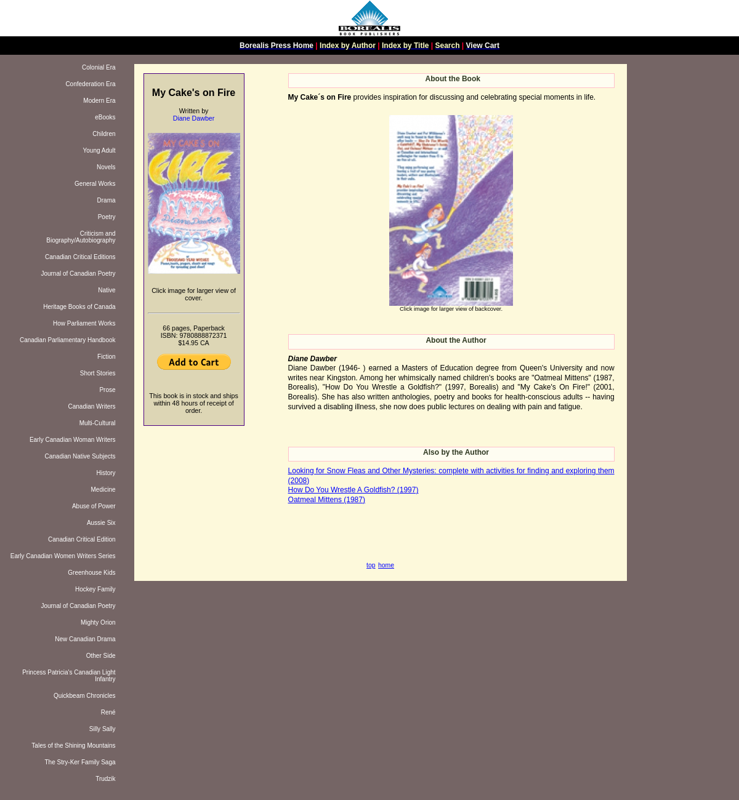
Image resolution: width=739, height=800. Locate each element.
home (386, 565)
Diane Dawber (194, 118)
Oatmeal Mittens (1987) (326, 499)
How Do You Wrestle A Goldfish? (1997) (353, 490)
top (370, 565)
